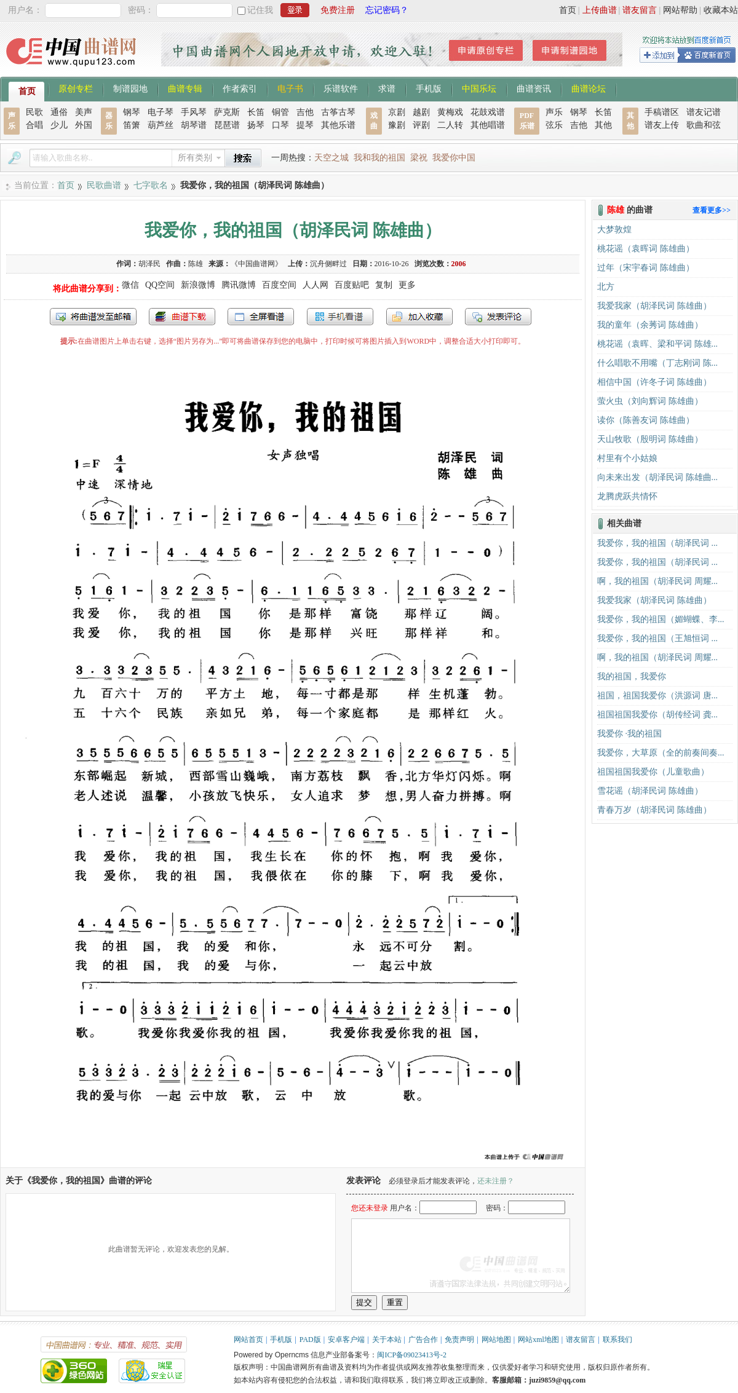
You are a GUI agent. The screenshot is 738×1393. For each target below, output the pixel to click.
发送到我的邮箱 (93, 316)
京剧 (396, 112)
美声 (83, 112)
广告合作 (423, 1339)
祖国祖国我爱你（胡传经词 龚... (657, 714)
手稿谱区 (662, 112)
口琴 (280, 125)
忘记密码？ (386, 10)
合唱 (34, 125)
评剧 (421, 125)
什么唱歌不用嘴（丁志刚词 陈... (657, 363)
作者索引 (240, 88)
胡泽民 (149, 263)
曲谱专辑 (185, 88)
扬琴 (255, 125)
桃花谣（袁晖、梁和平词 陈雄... (657, 344)
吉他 (305, 112)
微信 (130, 285)
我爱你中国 (453, 157)
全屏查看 (261, 316)
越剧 (421, 112)
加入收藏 (419, 316)
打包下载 (182, 316)
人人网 (315, 285)
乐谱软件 (340, 88)
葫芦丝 (160, 125)
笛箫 (131, 125)
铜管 (280, 112)
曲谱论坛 (588, 88)
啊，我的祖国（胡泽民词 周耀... (657, 581)
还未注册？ (495, 1181)
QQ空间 (160, 285)
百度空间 (279, 285)
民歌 (34, 112)
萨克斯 (227, 112)
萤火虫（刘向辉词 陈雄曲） (650, 401)
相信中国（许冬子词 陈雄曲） (654, 382)
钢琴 (131, 112)
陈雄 (195, 263)
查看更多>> (711, 210)
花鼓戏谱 (487, 112)
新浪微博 (198, 285)
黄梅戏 (450, 112)
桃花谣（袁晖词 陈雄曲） (645, 248)
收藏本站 (721, 10)
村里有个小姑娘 (627, 458)
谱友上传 (662, 125)
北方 (605, 286)
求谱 (386, 88)
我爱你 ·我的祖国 (629, 733)
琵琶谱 (227, 125)
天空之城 (331, 157)
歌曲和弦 (703, 125)
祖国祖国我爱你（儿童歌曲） (653, 771)
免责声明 (459, 1339)
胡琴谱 (194, 125)
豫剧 (396, 125)
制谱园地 (130, 88)
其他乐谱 (338, 125)
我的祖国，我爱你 (631, 676)
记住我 (260, 10)
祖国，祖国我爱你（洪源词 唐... (657, 695)
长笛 (255, 112)
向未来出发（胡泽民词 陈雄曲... (657, 477)
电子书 (290, 88)
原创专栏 (75, 88)
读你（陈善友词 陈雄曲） (645, 420)
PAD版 (310, 1339)
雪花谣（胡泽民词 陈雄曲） (650, 790)
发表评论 (498, 316)
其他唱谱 (487, 125)
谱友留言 (639, 10)
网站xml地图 (538, 1339)
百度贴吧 (352, 285)
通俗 (59, 112)
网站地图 (496, 1339)
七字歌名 (150, 185)
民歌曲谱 (104, 185)
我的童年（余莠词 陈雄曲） (650, 325)
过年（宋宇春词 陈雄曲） (645, 267)
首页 (567, 10)
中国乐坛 (479, 88)
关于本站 (387, 1339)
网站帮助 (680, 10)
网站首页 (248, 1339)
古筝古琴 (338, 112)
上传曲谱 (599, 10)
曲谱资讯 (534, 88)
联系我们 (617, 1339)
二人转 (450, 125)
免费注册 (337, 10)
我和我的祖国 (379, 157)
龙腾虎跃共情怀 (627, 496)
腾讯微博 (238, 285)
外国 (83, 125)
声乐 (554, 112)
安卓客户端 (346, 1339)
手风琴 (194, 112)
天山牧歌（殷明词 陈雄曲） (650, 439)
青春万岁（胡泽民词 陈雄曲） (654, 810)
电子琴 (160, 112)
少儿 (59, 125)
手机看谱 (340, 316)
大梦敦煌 (614, 229)
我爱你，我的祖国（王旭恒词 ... (657, 638)
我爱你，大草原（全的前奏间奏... (660, 752)
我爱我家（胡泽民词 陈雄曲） (654, 305)
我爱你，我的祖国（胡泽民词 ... (657, 543)
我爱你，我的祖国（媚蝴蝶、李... (660, 619)
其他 (603, 125)
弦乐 (554, 125)
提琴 (305, 125)
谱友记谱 (703, 112)
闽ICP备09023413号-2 (411, 1355)
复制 (383, 285)
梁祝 (418, 157)
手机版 (429, 88)
